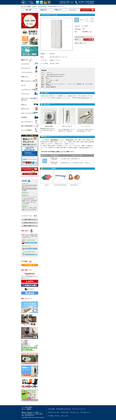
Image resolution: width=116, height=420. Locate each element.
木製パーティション (27, 209)
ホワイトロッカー (42, 6)
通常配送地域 (69, 139)
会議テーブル (24, 76)
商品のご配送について (58, 151)
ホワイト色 (27, 198)
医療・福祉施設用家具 (27, 125)
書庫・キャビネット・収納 (28, 80)
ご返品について (86, 412)
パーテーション (25, 93)
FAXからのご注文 (54, 412)
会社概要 (52, 408)
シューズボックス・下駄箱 (28, 89)
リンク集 (65, 415)
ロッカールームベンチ (60, 184)
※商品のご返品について (80, 42)
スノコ (46, 184)
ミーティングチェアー (27, 72)
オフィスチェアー (25, 68)
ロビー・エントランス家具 (28, 113)
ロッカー (34, 6)
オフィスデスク (25, 63)
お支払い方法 (75, 412)
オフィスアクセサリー (27, 121)
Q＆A (58, 415)
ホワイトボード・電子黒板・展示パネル (28, 99)
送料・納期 (65, 412)
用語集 (51, 415)
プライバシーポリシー (80, 408)
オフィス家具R (27, 6)
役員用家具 (24, 117)
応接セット (24, 104)
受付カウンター (25, 108)
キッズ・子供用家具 (26, 130)
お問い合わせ (85, 97)
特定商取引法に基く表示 (64, 408)
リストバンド (74, 184)
